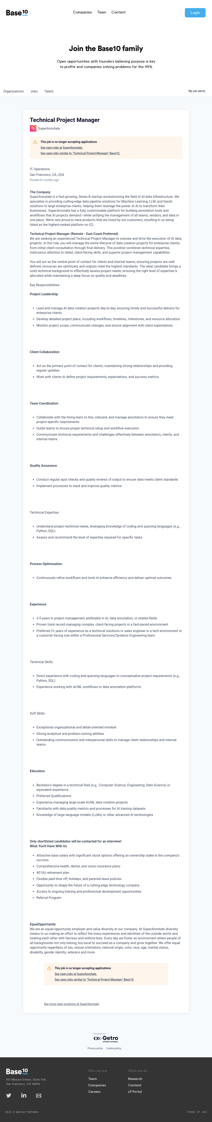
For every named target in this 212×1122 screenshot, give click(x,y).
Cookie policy (113, 1048)
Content (118, 12)
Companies (82, 12)
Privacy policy (95, 1048)
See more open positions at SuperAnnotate (71, 1004)
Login (195, 13)
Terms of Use (197, 1112)
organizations (13, 91)
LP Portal (135, 1091)
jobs (34, 91)
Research (135, 1079)
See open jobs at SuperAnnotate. (62, 147)
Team (101, 12)
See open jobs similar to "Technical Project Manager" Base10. (80, 153)
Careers (94, 1091)
